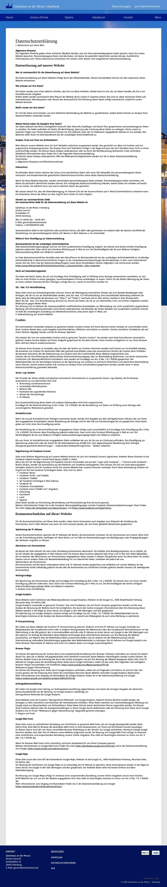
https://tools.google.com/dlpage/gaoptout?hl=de (85, 664)
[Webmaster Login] (151, 878)
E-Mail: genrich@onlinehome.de (31, 222)
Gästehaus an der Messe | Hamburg (36, 6)
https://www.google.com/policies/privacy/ (48, 748)
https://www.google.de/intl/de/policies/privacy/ (39, 786)
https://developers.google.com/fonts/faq (95, 745)
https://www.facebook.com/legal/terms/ (91, 508)
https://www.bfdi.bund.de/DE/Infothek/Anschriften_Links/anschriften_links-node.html (58, 265)
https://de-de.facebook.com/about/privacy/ (46, 508)
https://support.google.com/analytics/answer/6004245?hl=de (45, 678)
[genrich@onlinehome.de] (147, 6)
